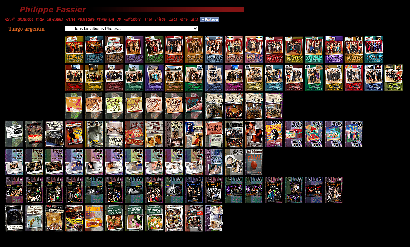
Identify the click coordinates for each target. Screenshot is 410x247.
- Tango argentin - (26, 29)
